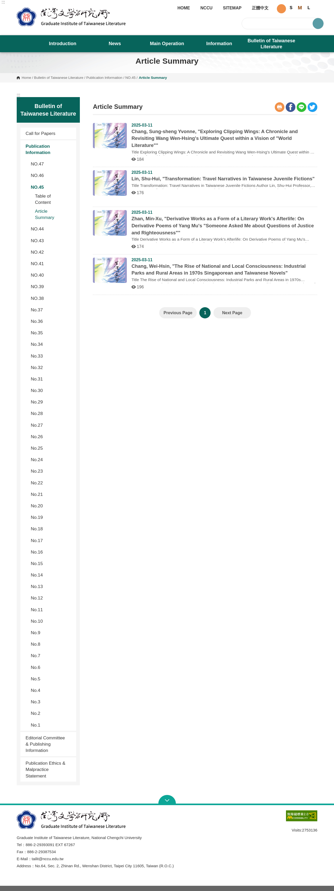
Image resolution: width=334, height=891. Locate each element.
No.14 (51, 575)
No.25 (51, 448)
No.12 (51, 598)
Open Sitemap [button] (167, 800)
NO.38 (51, 298)
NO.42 (51, 252)
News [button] (115, 43)
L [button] (308, 7)
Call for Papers (40, 133)
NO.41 (51, 263)
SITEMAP (232, 8)
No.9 (51, 632)
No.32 (51, 367)
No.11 (51, 609)
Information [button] (219, 43)
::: (3, 2)
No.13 (51, 586)
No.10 (51, 621)
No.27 (51, 425)
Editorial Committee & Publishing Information (45, 744)
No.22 (51, 482)
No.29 (51, 402)
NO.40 (51, 275)
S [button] (291, 7)
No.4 (51, 690)
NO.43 (51, 240)
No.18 (51, 528)
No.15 (51, 563)
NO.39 (51, 286)
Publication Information (104, 78)
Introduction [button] (62, 43)
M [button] (300, 7)
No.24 (51, 459)
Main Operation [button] (167, 43)
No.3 (51, 701)
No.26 (51, 436)
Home (26, 78)
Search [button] (318, 23)
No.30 (51, 390)
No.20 (51, 505)
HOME (183, 8)
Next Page (232, 313)
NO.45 (130, 78)
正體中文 (260, 8)
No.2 (51, 713)
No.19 (51, 517)
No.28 (51, 413)
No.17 (51, 540)
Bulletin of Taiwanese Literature (59, 78)
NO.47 (51, 164)
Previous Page (178, 313)
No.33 (51, 356)
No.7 (51, 655)
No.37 (51, 309)
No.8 (51, 644)
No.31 (51, 379)
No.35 (51, 332)
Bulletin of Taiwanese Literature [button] (271, 43)
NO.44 (51, 228)
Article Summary (44, 214)
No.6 (51, 667)
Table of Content (43, 199)
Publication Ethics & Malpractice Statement (45, 769)
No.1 (51, 725)
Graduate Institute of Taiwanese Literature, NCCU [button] (21, 9)
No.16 (51, 552)
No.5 (51, 678)
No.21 (51, 494)
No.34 (51, 344)
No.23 (51, 471)
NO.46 (51, 175)
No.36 (51, 321)
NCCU (206, 8)
